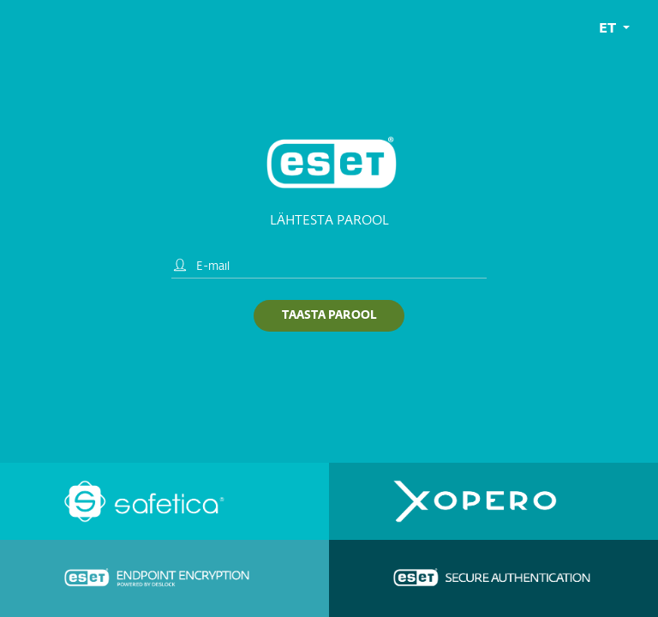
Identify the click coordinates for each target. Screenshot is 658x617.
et (609, 29)
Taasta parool (329, 315)
